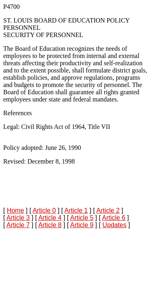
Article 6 (113, 217)
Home (15, 210)
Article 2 (108, 210)
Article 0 (44, 210)
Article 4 (50, 217)
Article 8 (50, 225)
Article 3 (18, 217)
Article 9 (81, 225)
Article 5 (81, 217)
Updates (114, 225)
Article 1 (76, 210)
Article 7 (18, 225)
